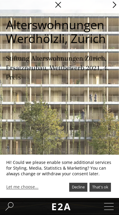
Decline (78, 187)
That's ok (100, 187)
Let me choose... (22, 187)
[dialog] (59, 176)
